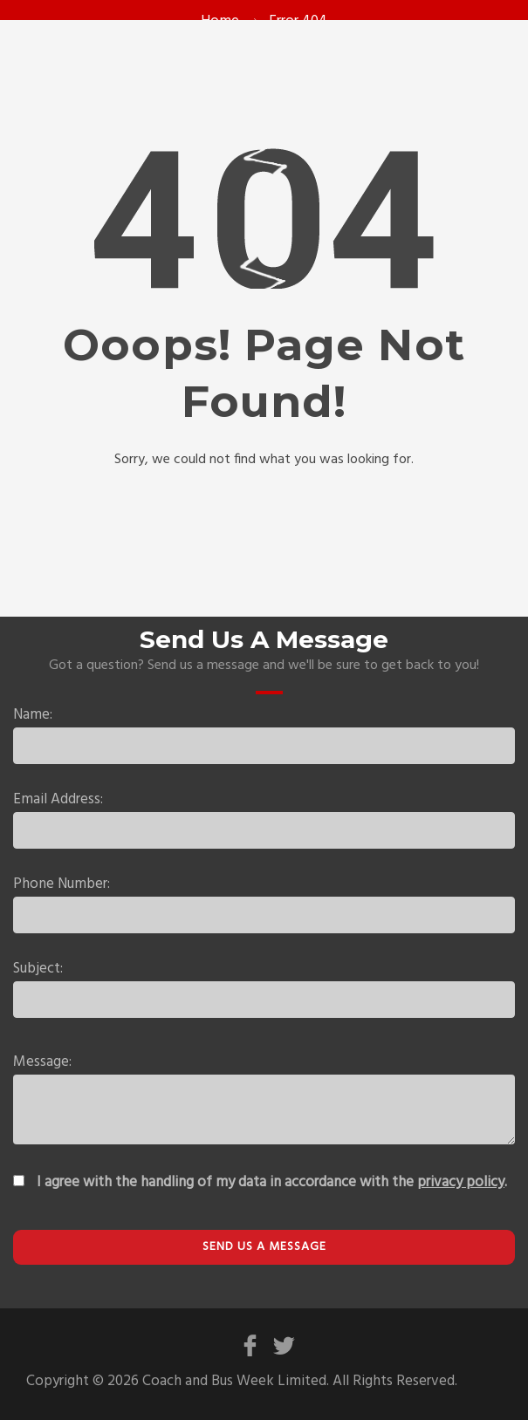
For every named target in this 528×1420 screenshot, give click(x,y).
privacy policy (460, 1182)
